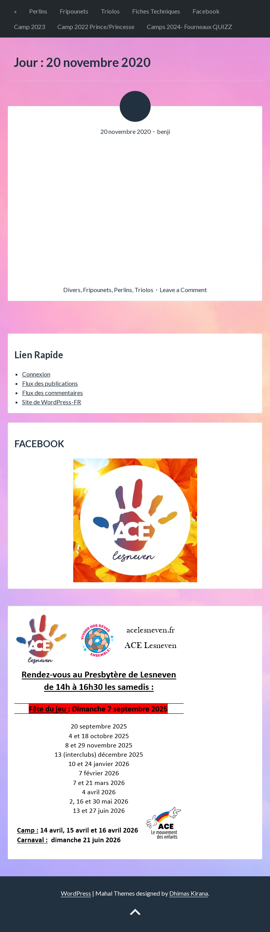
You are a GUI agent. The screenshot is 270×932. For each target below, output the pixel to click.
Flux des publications (50, 383)
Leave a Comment (183, 289)
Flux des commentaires (52, 392)
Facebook (206, 11)
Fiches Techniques (156, 11)
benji (163, 131)
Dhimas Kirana (188, 893)
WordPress (76, 893)
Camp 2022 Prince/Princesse (95, 26)
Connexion (36, 374)
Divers (72, 289)
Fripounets (74, 11)
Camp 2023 (29, 26)
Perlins (38, 11)
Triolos (110, 11)
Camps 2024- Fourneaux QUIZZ (189, 26)
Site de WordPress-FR (51, 401)
